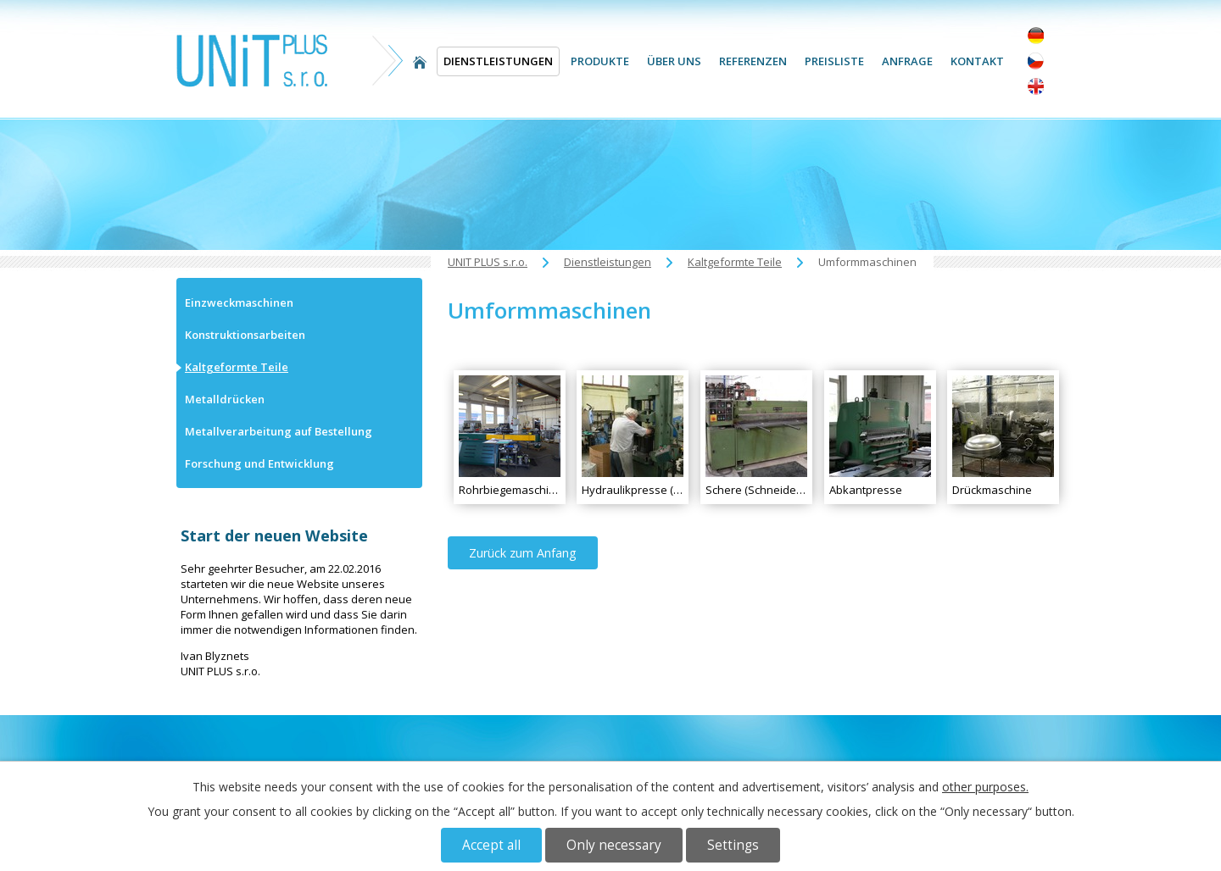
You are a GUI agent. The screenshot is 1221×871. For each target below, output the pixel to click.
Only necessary (613, 845)
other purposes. (985, 787)
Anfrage (907, 61)
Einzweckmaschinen (239, 302)
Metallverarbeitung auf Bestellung (278, 431)
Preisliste (834, 61)
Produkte (600, 61)
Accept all (491, 845)
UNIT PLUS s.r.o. (419, 61)
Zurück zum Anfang (523, 553)
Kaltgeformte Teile (735, 261)
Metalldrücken (225, 399)
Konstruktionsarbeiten (245, 334)
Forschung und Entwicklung (259, 463)
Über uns (674, 61)
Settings (733, 845)
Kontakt (977, 61)
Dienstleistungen (498, 61)
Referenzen (753, 61)
